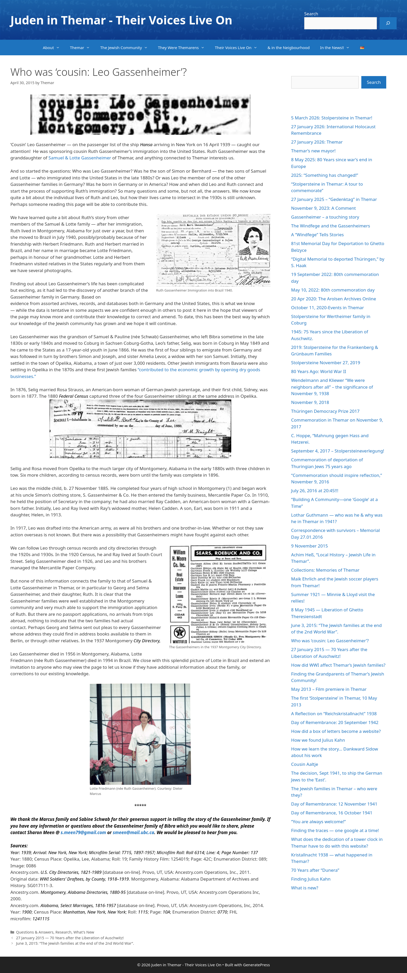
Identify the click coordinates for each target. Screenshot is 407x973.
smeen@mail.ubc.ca (133, 832)
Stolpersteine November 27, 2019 (325, 363)
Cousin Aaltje (304, 764)
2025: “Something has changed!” (324, 175)
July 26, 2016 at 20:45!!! (314, 491)
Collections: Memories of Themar (325, 570)
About (54, 47)
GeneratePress (256, 964)
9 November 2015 (309, 546)
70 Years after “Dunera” (315, 870)
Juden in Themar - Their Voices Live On (121, 20)
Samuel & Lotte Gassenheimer (80, 158)
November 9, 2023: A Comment (323, 208)
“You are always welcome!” (318, 822)
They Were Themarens (184, 47)
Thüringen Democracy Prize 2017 (325, 411)
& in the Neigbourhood (289, 47)
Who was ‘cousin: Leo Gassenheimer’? (330, 641)
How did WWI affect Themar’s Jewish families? (338, 665)
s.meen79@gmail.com (83, 832)
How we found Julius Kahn (318, 740)
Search (311, 14)
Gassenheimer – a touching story (325, 217)
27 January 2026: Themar (317, 142)
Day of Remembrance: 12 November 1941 (334, 804)
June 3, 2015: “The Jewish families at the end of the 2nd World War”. (75, 943)
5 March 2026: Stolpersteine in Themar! (331, 118)
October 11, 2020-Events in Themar (327, 307)
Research (64, 932)
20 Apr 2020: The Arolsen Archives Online (333, 299)
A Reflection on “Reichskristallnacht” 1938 (334, 714)
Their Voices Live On (238, 47)
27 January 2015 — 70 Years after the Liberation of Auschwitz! (70, 937)
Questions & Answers (34, 932)
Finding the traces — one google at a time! (335, 830)
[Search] (388, 23)
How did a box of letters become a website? (336, 731)
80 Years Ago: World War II (318, 371)
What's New (83, 932)
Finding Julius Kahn (311, 879)
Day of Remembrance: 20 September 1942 (334, 722)
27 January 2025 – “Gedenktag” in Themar (334, 199)
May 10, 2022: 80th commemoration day (333, 290)
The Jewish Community (126, 47)
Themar (82, 47)
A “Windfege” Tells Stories (317, 235)
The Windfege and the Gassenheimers (330, 226)
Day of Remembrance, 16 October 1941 (331, 813)
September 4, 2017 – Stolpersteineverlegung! (337, 451)
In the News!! (337, 47)
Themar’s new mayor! (313, 151)
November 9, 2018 (310, 402)
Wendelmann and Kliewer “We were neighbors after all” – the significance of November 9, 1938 (332, 386)
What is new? (304, 888)
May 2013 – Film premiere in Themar (329, 689)
